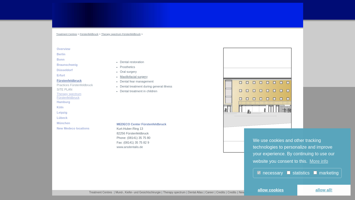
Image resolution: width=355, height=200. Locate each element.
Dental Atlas (195, 192)
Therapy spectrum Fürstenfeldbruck (121, 34)
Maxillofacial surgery (134, 76)
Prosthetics (127, 67)
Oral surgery (128, 71)
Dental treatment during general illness (146, 86)
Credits (220, 192)
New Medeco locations (73, 128)
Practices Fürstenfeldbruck (75, 85)
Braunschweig (67, 64)
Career (209, 192)
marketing (326, 173)
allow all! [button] (324, 190)
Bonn (61, 59)
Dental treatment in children (139, 91)
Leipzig (62, 112)
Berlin (61, 54)
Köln (60, 107)
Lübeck (62, 117)
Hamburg (63, 102)
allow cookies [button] (271, 190)
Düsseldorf (65, 70)
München (63, 123)
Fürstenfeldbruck (89, 34)
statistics (298, 173)
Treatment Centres (66, 34)
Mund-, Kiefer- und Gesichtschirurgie (138, 192)
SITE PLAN (64, 89)
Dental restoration (132, 62)
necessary (270, 173)
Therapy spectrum (174, 192)
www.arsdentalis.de (130, 147)
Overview (63, 49)
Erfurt (61, 75)
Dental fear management (137, 81)
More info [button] (319, 161)
